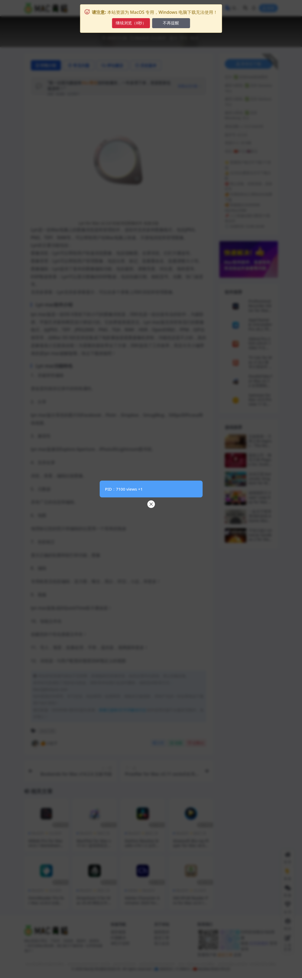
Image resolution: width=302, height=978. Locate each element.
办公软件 (158, 37)
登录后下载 (248, 64)
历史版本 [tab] (146, 65)
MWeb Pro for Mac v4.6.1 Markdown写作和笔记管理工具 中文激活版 (46, 847)
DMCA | (185, 969)
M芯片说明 (120, 943)
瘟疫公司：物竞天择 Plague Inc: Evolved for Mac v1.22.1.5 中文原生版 (260, 466)
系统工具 (103, 833)
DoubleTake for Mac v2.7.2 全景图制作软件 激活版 (260, 383)
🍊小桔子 (44, 743)
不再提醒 (172, 23)
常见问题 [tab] (78, 65)
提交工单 (161, 937)
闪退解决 (118, 937)
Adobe (133, 890)
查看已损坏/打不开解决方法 (122, 710)
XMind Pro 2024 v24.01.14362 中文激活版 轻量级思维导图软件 (260, 348)
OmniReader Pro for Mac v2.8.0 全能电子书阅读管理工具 (46, 902)
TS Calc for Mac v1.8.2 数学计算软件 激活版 (260, 364)
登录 (268, 8)
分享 (158, 743)
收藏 (176, 743)
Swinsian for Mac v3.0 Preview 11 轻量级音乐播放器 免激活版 (260, 404)
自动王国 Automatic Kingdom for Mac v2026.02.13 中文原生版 (260, 483)
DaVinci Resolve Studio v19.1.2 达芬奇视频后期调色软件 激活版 (142, 847)
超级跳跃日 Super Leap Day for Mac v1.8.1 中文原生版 (260, 501)
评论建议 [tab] (112, 65)
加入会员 (161, 943)
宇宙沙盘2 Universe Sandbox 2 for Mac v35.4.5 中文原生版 (260, 539)
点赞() (196, 743)
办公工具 (47, 730)
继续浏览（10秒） (131, 23)
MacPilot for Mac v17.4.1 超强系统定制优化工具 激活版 (94, 845)
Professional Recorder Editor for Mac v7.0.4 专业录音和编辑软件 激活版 (260, 312)
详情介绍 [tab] (46, 65)
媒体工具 (151, 833)
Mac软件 (142, 37)
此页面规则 (258, 943)
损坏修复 (118, 931)
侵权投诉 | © (168, 969)
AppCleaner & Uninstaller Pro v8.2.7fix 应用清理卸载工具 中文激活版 (260, 331)
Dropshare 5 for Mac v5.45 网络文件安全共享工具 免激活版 (94, 902)
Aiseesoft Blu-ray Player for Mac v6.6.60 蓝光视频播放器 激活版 (191, 847)
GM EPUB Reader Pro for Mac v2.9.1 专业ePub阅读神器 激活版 (190, 905)
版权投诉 (161, 931)
